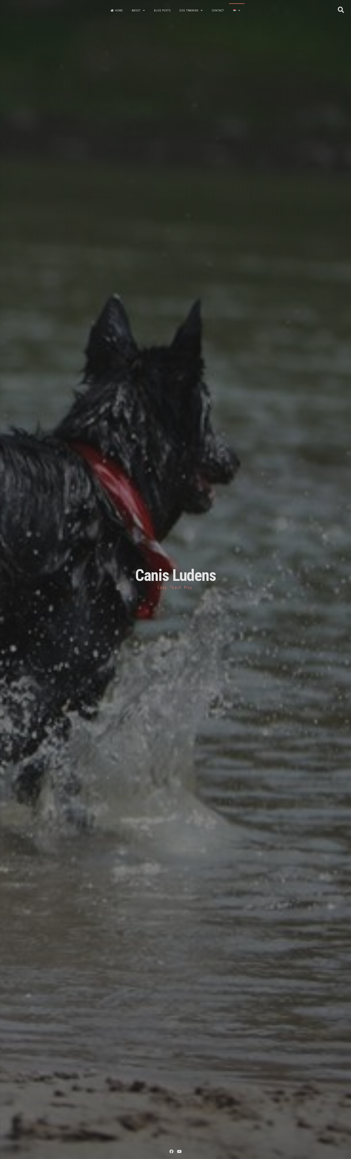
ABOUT (136, 10)
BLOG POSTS (162, 10)
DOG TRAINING (189, 10)
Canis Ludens (175, 575)
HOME (117, 10)
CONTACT (218, 10)
